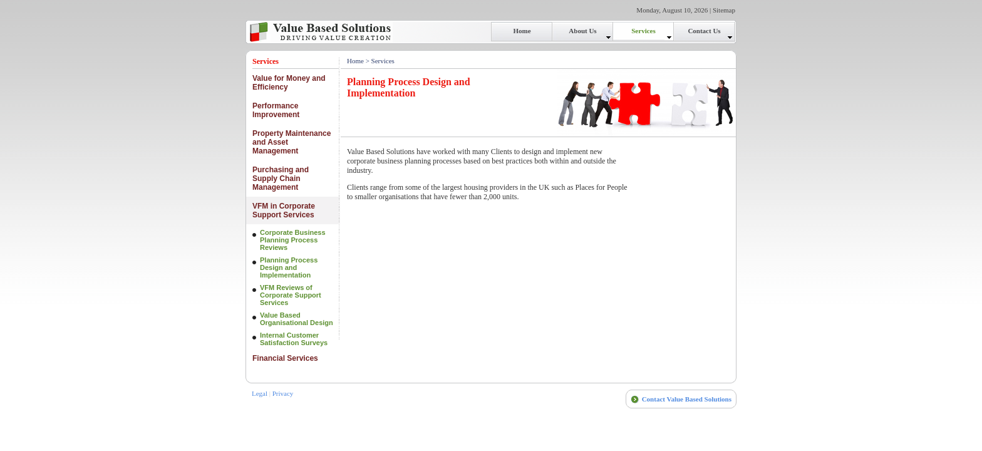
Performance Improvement (275, 110)
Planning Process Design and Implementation (289, 267)
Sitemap (724, 10)
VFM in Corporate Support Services (283, 210)
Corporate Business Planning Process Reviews (293, 240)
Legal (259, 393)
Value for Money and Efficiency (289, 82)
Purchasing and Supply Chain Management (280, 178)
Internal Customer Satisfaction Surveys (294, 338)
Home (355, 61)
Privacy (283, 393)
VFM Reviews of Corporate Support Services (290, 295)
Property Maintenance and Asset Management (291, 142)
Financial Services (285, 358)
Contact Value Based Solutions (686, 399)
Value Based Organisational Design (296, 318)
